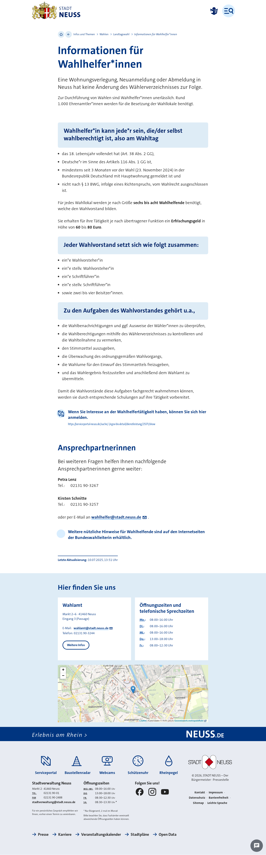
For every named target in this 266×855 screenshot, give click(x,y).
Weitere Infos (76, 645)
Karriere (64, 834)
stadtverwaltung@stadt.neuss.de (53, 802)
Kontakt (200, 793)
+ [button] (63, 670)
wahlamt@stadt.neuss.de (91, 628)
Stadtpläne (140, 834)
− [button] (63, 676)
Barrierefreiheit (218, 798)
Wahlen (104, 34)
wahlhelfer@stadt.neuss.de (116, 517)
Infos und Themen (84, 34)
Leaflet (142, 721)
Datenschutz (197, 798)
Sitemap (198, 803)
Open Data (167, 834)
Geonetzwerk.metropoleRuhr (188, 721)
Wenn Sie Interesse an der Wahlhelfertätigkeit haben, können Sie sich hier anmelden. (137, 414)
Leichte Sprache (217, 803)
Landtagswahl (121, 34)
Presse (43, 834)
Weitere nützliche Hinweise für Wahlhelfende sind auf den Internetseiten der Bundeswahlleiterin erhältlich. (136, 534)
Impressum (216, 793)
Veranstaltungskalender (101, 834)
